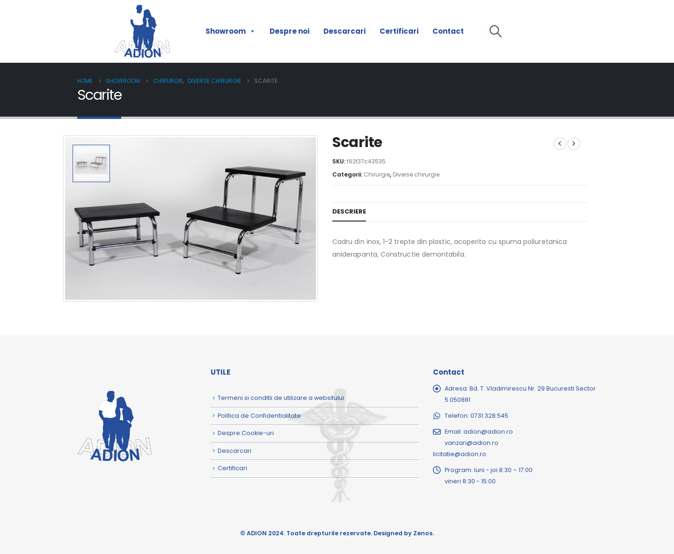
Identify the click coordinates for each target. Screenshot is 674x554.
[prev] (559, 143)
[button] (495, 31)
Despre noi (289, 31)
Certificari (399, 31)
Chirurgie (377, 174)
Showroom (230, 31)
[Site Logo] (142, 31)
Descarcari (344, 31)
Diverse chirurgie (416, 174)
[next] (573, 143)
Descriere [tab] (349, 211)
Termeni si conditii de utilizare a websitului (281, 398)
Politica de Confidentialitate (259, 416)
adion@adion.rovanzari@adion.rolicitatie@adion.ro (473, 443)
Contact (448, 31)
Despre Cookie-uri (246, 433)
